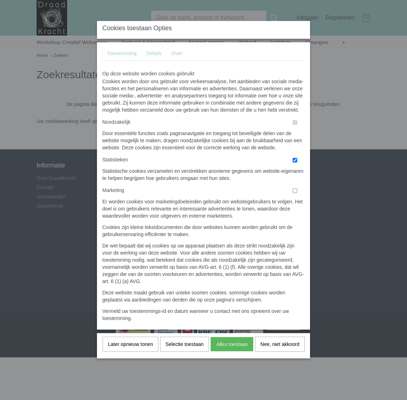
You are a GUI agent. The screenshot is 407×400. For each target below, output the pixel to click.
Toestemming (121, 67)
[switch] (295, 136)
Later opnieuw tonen (130, 358)
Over (177, 67)
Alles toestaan (232, 358)
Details (154, 67)
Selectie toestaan (184, 358)
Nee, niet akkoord (279, 358)
